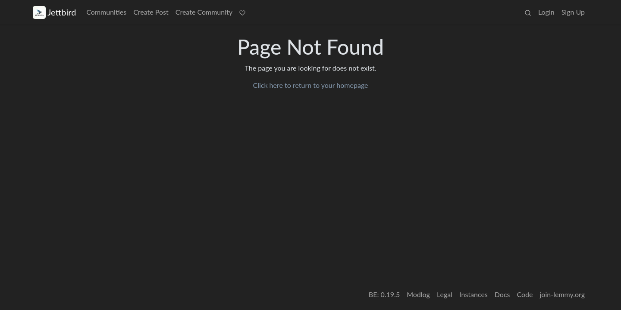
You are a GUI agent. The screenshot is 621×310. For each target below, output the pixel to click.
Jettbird (54, 12)
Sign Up (573, 12)
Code (525, 294)
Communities (106, 12)
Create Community (204, 12)
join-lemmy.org (562, 294)
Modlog (418, 294)
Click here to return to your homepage (310, 85)
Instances (473, 294)
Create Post (151, 12)
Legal (444, 294)
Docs (502, 294)
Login (546, 12)
